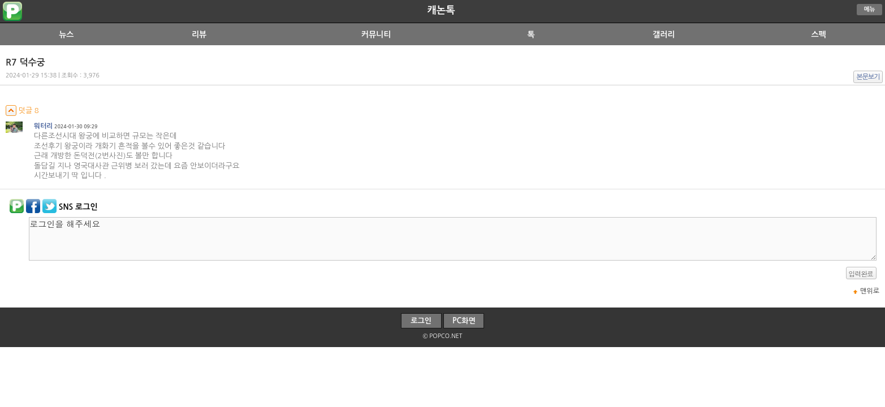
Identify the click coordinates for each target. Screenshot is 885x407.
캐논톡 (441, 10)
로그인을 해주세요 (453, 239)
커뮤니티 (376, 34)
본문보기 (868, 76)
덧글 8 (22, 110)
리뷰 (199, 34)
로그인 (421, 320)
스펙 (818, 34)
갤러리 (664, 34)
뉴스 (66, 34)
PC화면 (464, 320)
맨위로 (869, 291)
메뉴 (869, 9)
